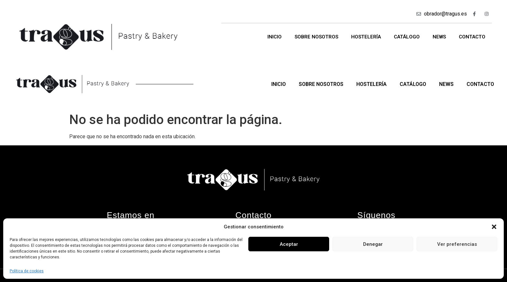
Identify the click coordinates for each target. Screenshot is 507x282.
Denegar (373, 244)
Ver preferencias (457, 244)
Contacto (472, 37)
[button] (494, 227)
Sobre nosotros (316, 37)
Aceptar (289, 244)
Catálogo (407, 37)
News (439, 37)
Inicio (274, 37)
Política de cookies (27, 271)
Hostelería (366, 37)
